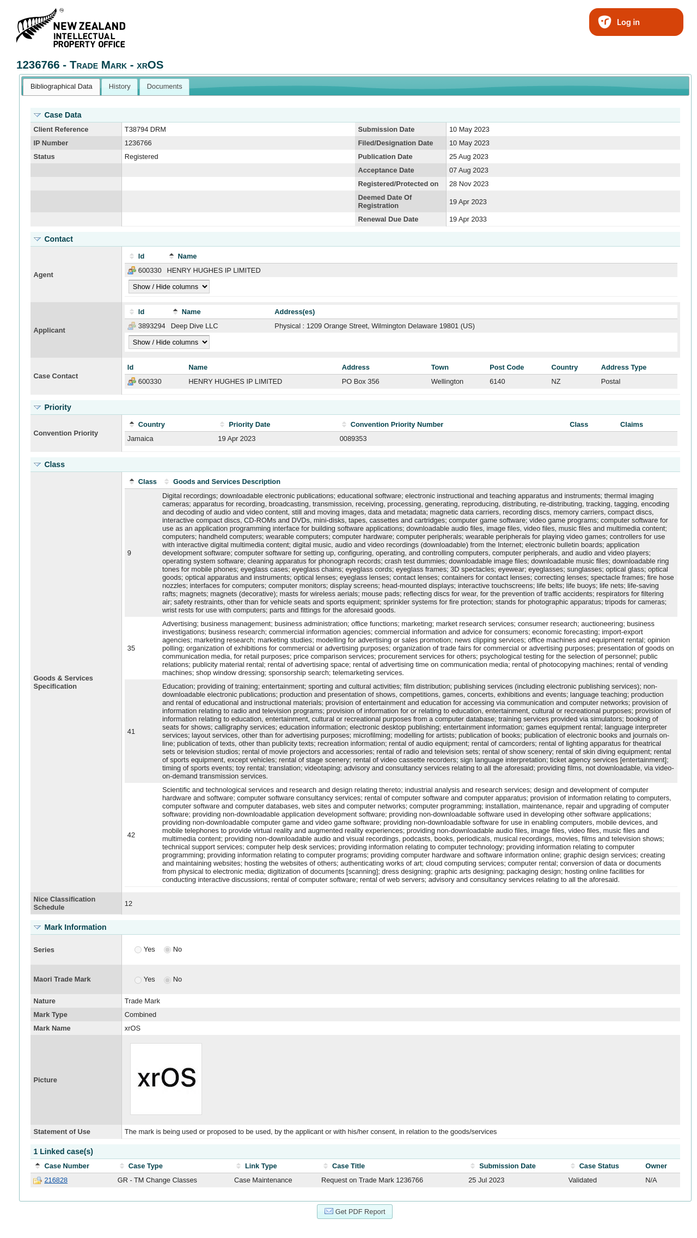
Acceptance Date (386, 170)
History (120, 86)
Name (187, 256)
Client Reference (60, 129)
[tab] (61, 86)
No (177, 949)
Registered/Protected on (398, 184)
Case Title (348, 1166)
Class (147, 481)
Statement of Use (61, 1131)
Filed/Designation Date (395, 143)
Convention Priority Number (397, 424)
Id (141, 256)
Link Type (261, 1166)
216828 (56, 1180)
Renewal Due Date (388, 219)
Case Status (599, 1166)
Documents (164, 86)
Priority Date (249, 424)
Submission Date (386, 129)
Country (151, 424)
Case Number (66, 1166)
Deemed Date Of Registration (385, 201)
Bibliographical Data (61, 86)
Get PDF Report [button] (355, 1211)
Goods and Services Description (226, 481)
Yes (149, 949)
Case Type (146, 1166)
